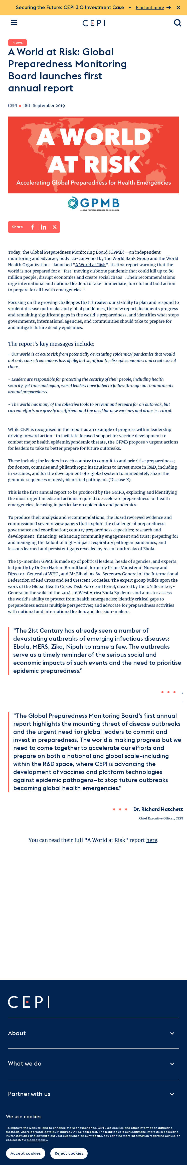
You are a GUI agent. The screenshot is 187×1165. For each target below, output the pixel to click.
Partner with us (93, 1094)
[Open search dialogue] (178, 23)
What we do (93, 1064)
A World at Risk (90, 264)
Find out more (153, 7)
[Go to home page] (123, 23)
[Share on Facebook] (32, 227)
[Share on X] (54, 227)
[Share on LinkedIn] (43, 227)
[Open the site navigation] (14, 22)
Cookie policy (37, 1139)
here (151, 840)
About (93, 1033)
